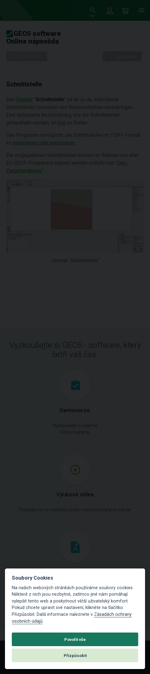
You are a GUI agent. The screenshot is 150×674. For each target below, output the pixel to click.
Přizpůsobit (75, 655)
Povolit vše (75, 639)
